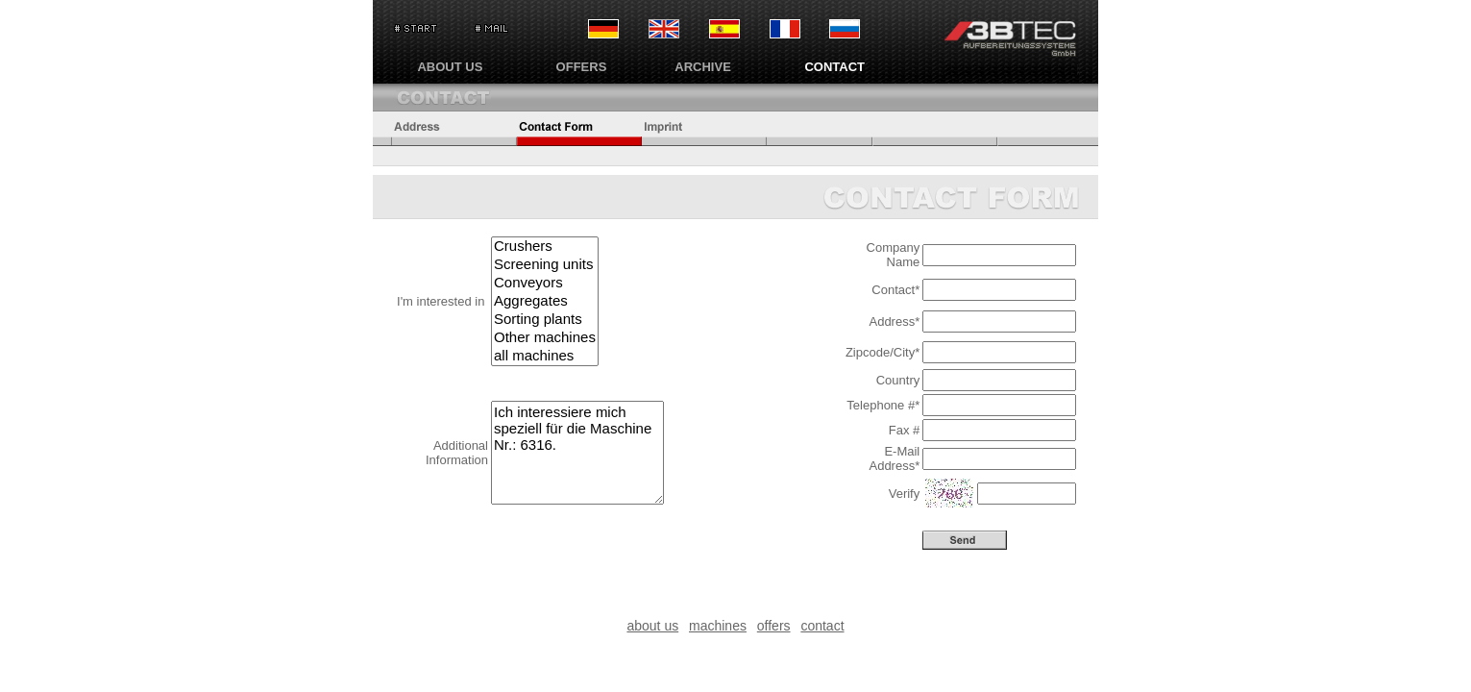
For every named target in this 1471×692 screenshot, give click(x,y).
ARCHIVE (702, 67)
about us (652, 625)
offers (774, 625)
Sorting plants (545, 319)
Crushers (545, 246)
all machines (545, 356)
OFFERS (581, 67)
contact (822, 625)
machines (718, 625)
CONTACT (834, 67)
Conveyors (545, 283)
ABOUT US (449, 67)
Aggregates (545, 301)
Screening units (545, 265)
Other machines (545, 338)
